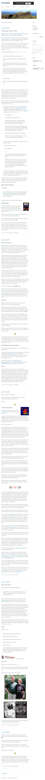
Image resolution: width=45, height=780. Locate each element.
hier (18, 363)
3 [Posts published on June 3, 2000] (40, 46)
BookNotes (5, 187)
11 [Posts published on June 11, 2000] (42, 48)
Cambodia (26, 556)
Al (1, 394)
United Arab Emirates (10, 527)
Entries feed (35, 26)
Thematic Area (17, 538)
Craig (12, 210)
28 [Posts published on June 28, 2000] (36, 52)
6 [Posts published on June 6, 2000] (34, 48)
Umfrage (19, 339)
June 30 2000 (5, 28)
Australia (10, 456)
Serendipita (5, 3)
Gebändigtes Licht (10, 353)
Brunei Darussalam (15, 556)
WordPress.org (35, 29)
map (6, 424)
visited (5, 293)
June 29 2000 (5, 240)
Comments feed (35, 28)
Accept (28, 3)
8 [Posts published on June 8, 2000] (37, 48)
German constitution (7, 51)
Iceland (7, 430)
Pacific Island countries (9, 557)
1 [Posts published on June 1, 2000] (37, 46)
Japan (22, 570)
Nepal (9, 439)
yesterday (14, 315)
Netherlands (18, 570)
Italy (6, 571)
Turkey (12, 510)
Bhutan (19, 460)
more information (21, 3)
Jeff (10, 208)
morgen (14, 760)
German (16, 571)
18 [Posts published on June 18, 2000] (42, 49)
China (25, 570)
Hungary (3, 571)
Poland (20, 510)
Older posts (4, 773)
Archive (11, 232)
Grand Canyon (9, 293)
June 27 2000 (5, 582)
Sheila (2, 207)
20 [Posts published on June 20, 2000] (34, 50)
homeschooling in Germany (16, 35)
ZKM (11, 549)
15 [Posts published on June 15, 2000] (37, 49)
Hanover (3, 416)
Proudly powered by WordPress (12, 777)
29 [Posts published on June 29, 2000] (37, 52)
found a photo (6, 720)
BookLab (15, 668)
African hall (25, 467)
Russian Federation (5, 556)
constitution (26, 110)
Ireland (18, 532)
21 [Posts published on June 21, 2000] (36, 50)
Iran (10, 556)
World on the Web (5, 35)
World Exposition (4, 411)
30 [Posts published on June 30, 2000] (39, 52)
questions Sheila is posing (6, 600)
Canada (12, 553)
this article (25, 33)
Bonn (14, 352)
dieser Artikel (6, 549)
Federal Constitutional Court (21, 107)
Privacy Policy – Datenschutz (24, 6)
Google (2, 200)
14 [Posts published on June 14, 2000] (36, 49)
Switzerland (8, 497)
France (19, 494)
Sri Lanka (17, 451)
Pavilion (19, 571)
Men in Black (14, 215)
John (4, 218)
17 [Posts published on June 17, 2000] (40, 49)
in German (24, 109)
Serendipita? (8, 6)
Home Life (3, 629)
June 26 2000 (5, 732)
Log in (34, 25)
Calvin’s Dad (17, 649)
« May (34, 53)
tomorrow (17, 744)
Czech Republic (10, 514)
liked (26, 740)
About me (15, 6)
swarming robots (18, 548)
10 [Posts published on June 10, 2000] (40, 48)
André (2, 33)
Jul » (41, 53)
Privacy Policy (3, 777)
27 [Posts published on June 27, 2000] (34, 52)
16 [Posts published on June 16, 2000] (39, 49)
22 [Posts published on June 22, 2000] (37, 50)
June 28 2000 (5, 392)
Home (2, 6)
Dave (8, 218)
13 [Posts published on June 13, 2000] (34, 49)
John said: (3, 302)
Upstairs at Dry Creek (17, 33)
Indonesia (21, 556)
